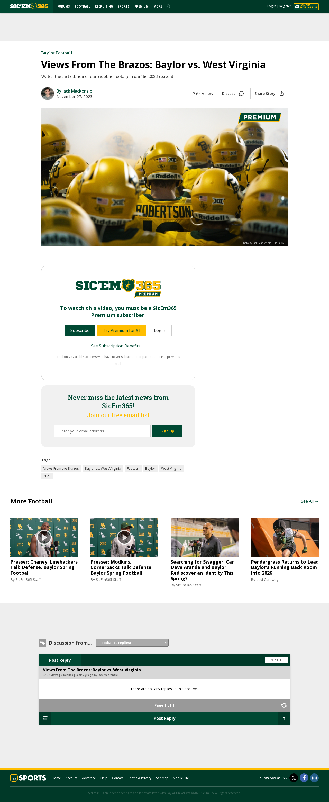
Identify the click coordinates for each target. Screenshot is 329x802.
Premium (141, 6)
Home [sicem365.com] (56, 778)
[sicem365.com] (29, 6)
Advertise (89, 778)
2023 (47, 476)
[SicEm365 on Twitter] (293, 777)
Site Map (162, 778)
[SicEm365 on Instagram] (314, 777)
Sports (124, 6)
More (157, 6)
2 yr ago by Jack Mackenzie (100, 675)
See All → (310, 501)
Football (82, 6)
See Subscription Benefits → (118, 346)
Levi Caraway (267, 579)
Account (71, 778)
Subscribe (79, 330)
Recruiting (104, 6)
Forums (63, 6)
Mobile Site (181, 778)
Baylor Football (56, 53)
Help (103, 778)
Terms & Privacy (139, 778)
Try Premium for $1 (122, 330)
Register (285, 6)
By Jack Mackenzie (74, 91)
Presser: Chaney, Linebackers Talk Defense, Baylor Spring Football (44, 567)
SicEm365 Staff (28, 579)
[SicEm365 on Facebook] (304, 777)
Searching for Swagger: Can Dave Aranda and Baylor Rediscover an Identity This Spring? (203, 570)
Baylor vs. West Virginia (103, 468)
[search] (170, 6)
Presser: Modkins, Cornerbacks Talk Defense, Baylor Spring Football (121, 567)
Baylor (150, 468)
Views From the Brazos (61, 468)
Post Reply (60, 660)
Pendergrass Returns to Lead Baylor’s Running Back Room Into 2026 (285, 567)
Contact (117, 778)
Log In (271, 6)
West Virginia (171, 468)
